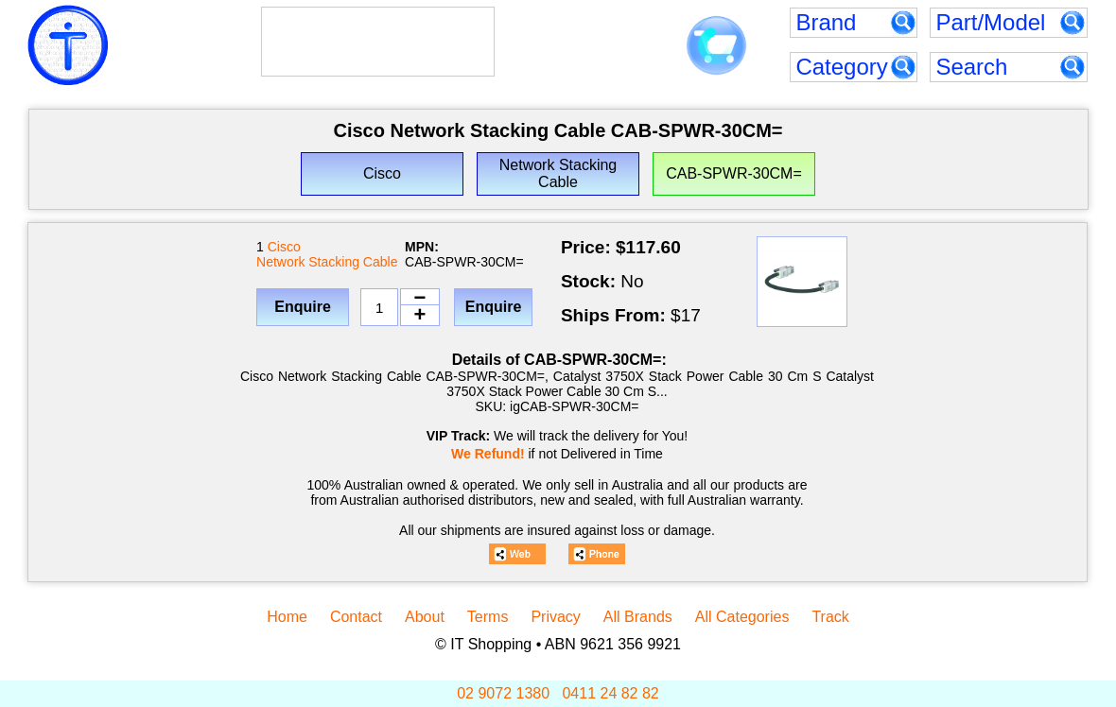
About (425, 617)
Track (829, 617)
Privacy (555, 617)
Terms (488, 617)
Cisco (284, 246)
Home (287, 617)
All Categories (742, 617)
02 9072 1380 (503, 693)
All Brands (637, 617)
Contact (356, 617)
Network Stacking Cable (326, 261)
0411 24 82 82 (610, 693)
